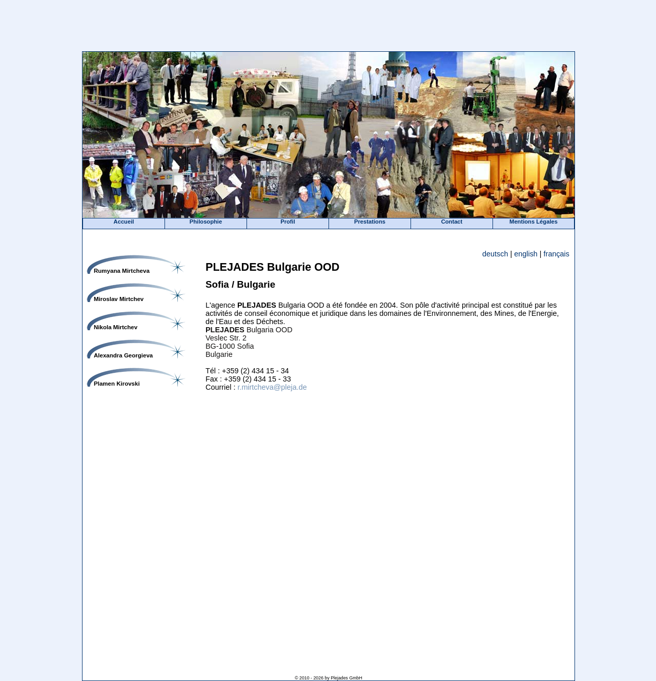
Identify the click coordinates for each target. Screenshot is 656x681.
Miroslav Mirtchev (119, 299)
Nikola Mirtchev (115, 327)
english (526, 254)
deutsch (495, 254)
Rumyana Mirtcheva (122, 271)
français (556, 254)
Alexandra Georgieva (123, 355)
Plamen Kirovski (117, 383)
